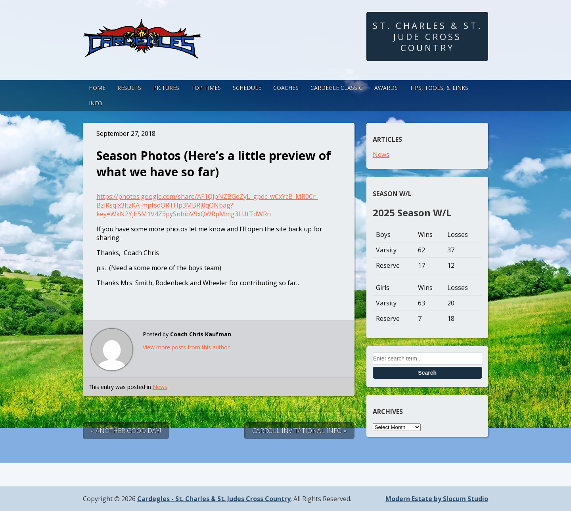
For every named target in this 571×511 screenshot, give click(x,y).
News (160, 387)
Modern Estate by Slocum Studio (436, 498)
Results (129, 88)
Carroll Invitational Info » (299, 430)
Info (95, 103)
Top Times (206, 88)
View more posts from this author (186, 347)
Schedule (247, 88)
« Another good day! (126, 430)
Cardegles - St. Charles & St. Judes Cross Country (214, 498)
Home (97, 88)
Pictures (166, 88)
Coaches (286, 88)
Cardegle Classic (336, 88)
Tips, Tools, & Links (439, 88)
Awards (386, 88)
